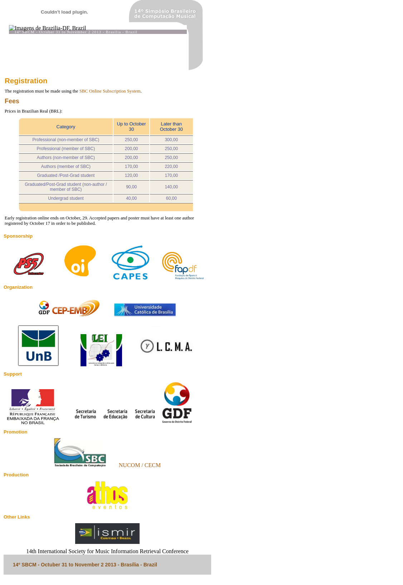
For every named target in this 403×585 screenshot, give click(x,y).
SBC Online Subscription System (110, 91)
